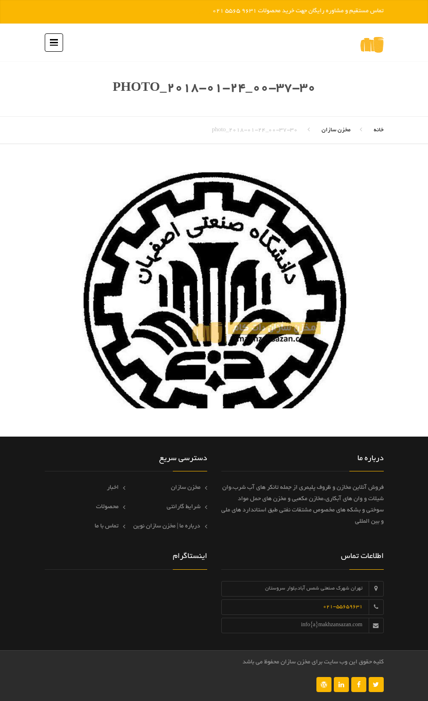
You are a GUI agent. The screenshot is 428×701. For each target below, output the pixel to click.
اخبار (113, 488)
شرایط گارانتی (184, 507)
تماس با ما (107, 526)
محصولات (107, 507)
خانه (379, 130)
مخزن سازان (336, 130)
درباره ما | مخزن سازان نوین (167, 526)
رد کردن (200, 11)
